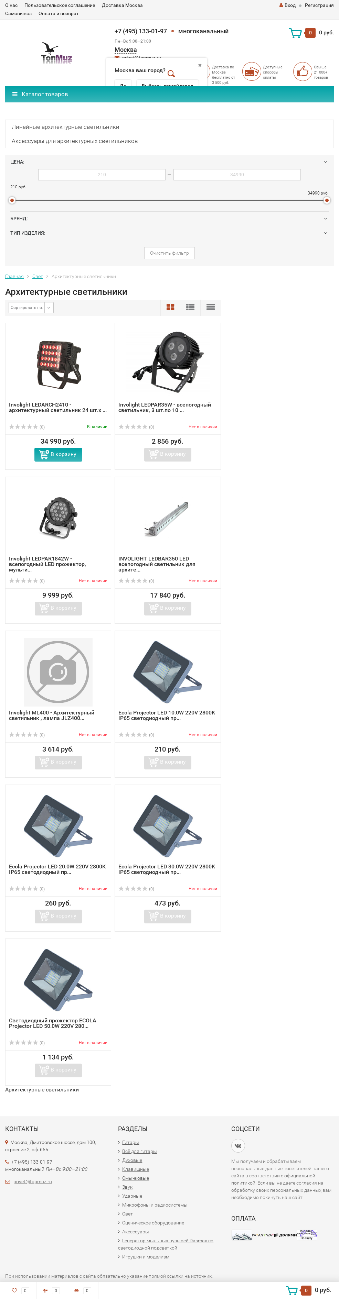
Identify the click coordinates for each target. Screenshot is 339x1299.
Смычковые (135, 1178)
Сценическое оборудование (153, 1222)
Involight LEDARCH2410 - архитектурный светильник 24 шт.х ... (58, 407)
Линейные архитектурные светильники (65, 126)
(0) (27, 427)
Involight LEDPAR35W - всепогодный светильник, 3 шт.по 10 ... (164, 407)
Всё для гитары (139, 1151)
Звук (127, 1187)
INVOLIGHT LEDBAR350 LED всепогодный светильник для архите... (156, 564)
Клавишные (135, 1169)
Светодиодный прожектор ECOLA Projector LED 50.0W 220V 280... (52, 1023)
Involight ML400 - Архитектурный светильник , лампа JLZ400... (51, 715)
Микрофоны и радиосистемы (155, 1205)
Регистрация (319, 5)
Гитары (130, 1142)
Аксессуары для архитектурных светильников (75, 140)
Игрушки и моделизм (145, 1256)
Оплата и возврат (59, 13)
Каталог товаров (40, 94)
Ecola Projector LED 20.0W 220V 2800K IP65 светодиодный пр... (57, 869)
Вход (287, 5)
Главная (14, 276)
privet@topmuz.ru (32, 1181)
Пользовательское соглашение (59, 5)
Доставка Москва (122, 5)
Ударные (132, 1196)
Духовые (132, 1160)
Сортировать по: (27, 307)
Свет (37, 276)
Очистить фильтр (169, 253)
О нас (11, 5)
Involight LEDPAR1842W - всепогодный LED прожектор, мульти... (47, 564)
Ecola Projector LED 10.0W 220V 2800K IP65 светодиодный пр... (166, 715)
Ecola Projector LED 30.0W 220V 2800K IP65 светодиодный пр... (166, 869)
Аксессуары (135, 1231)
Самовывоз (18, 13)
